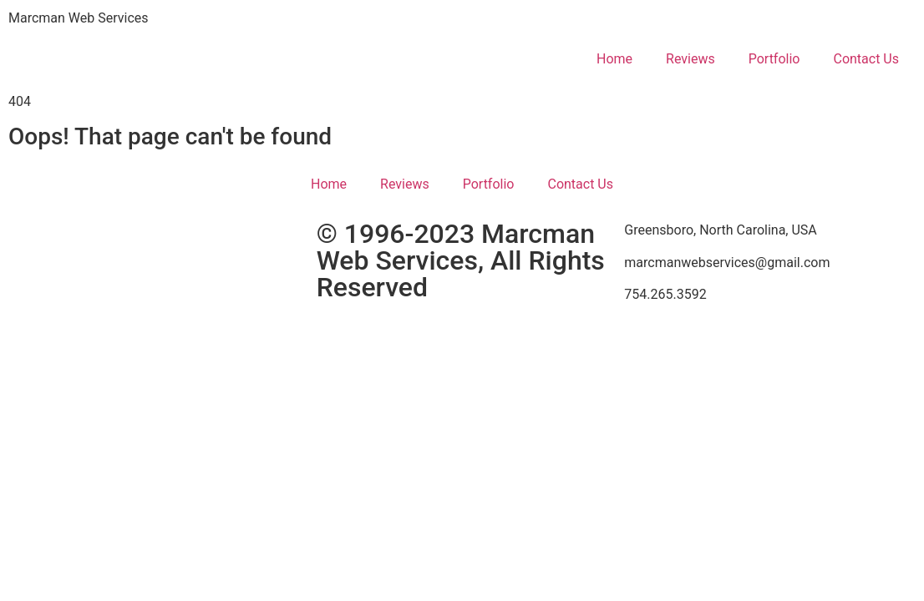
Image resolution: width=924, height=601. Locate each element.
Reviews (690, 59)
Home (614, 59)
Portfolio (774, 59)
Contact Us (866, 59)
